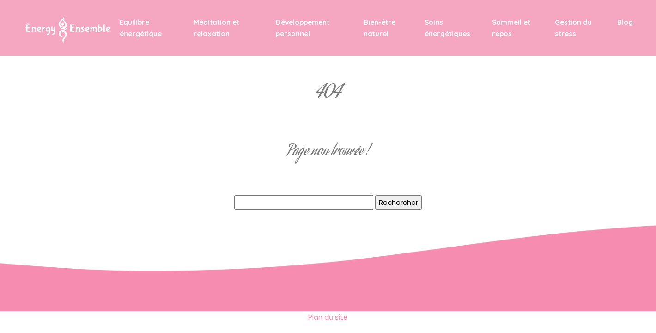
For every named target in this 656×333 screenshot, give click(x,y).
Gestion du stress (573, 28)
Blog (625, 22)
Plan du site (328, 317)
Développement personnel (302, 28)
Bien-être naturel (379, 28)
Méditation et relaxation (216, 28)
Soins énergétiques (447, 28)
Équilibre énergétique (141, 28)
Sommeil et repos (511, 28)
